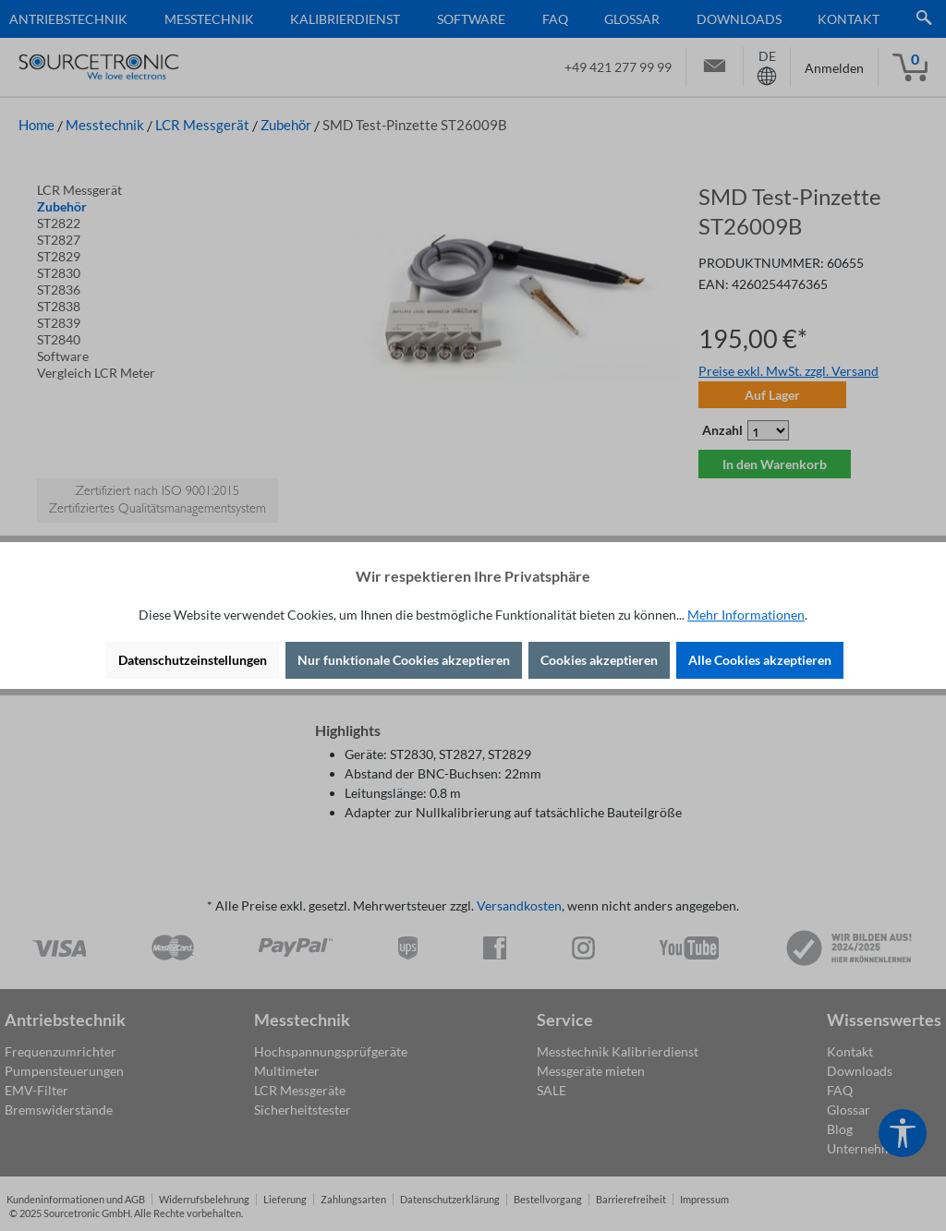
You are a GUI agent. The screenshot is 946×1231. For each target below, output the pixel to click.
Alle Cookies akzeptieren (759, 660)
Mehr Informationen (746, 614)
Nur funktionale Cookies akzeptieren (403, 660)
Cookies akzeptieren (599, 660)
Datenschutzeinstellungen (192, 660)
